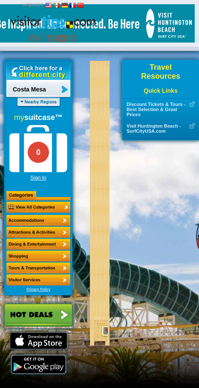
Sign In (38, 178)
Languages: (33, 4)
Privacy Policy (38, 289)
